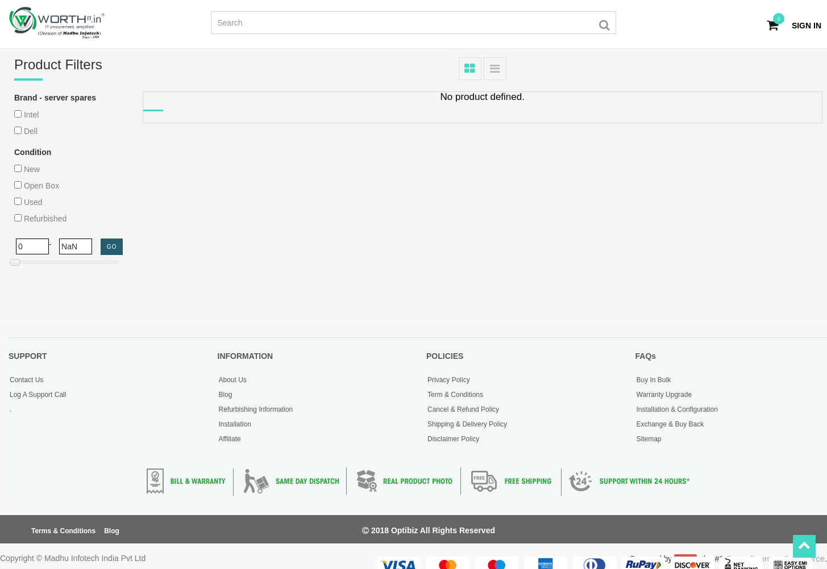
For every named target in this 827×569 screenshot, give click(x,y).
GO (112, 247)
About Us (233, 380)
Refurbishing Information (256, 409)
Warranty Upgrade (664, 395)
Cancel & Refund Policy (463, 409)
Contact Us (26, 380)
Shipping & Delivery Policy (467, 424)
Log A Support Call (38, 395)
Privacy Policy (448, 380)
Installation (235, 424)
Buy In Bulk (654, 380)
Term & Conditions (455, 395)
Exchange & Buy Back (670, 424)
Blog (225, 395)
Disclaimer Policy (453, 439)
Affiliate (230, 439)
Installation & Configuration (677, 409)
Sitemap (649, 439)
